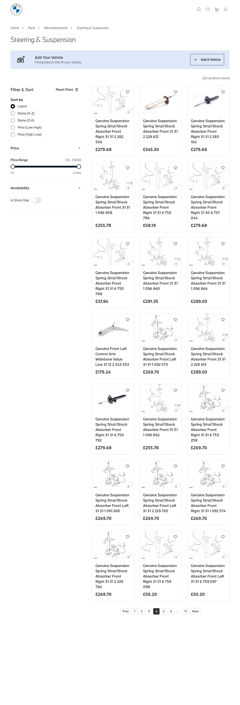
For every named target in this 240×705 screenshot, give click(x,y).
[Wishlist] (208, 9)
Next (200, 611)
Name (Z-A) (26, 120)
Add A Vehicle (207, 59)
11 (189, 611)
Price (46, 148)
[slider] (13, 166)
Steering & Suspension (93, 28)
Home (15, 28)
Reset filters (67, 89)
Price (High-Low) (30, 134)
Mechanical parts (56, 28)
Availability (46, 188)
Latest (22, 106)
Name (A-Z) (26, 113)
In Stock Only (20, 200)
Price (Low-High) (30, 127)
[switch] (36, 200)
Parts (31, 28)
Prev (120, 611)
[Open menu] (225, 9)
